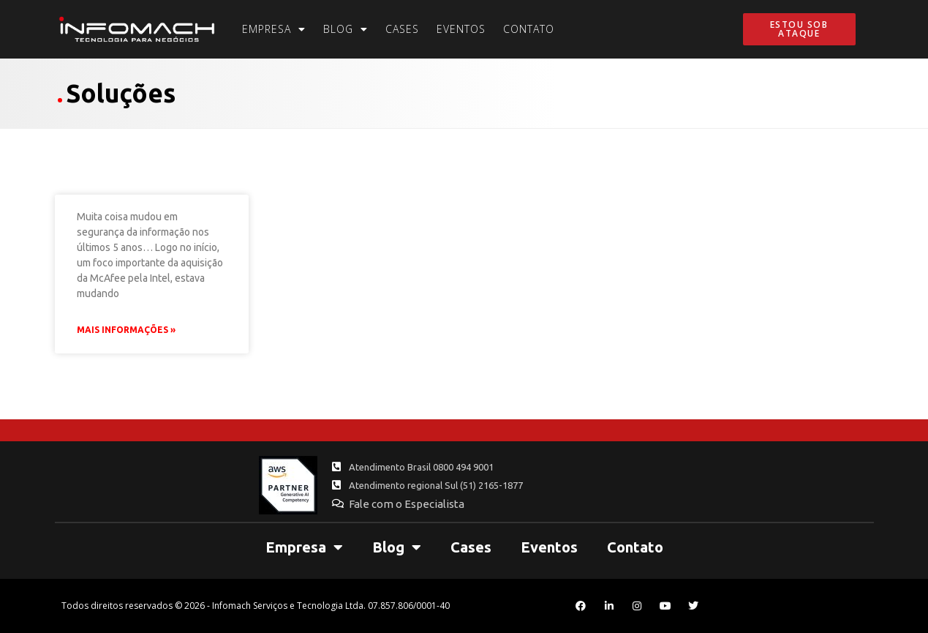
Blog (345, 29)
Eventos (461, 29)
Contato (528, 29)
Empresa (274, 29)
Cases (402, 29)
